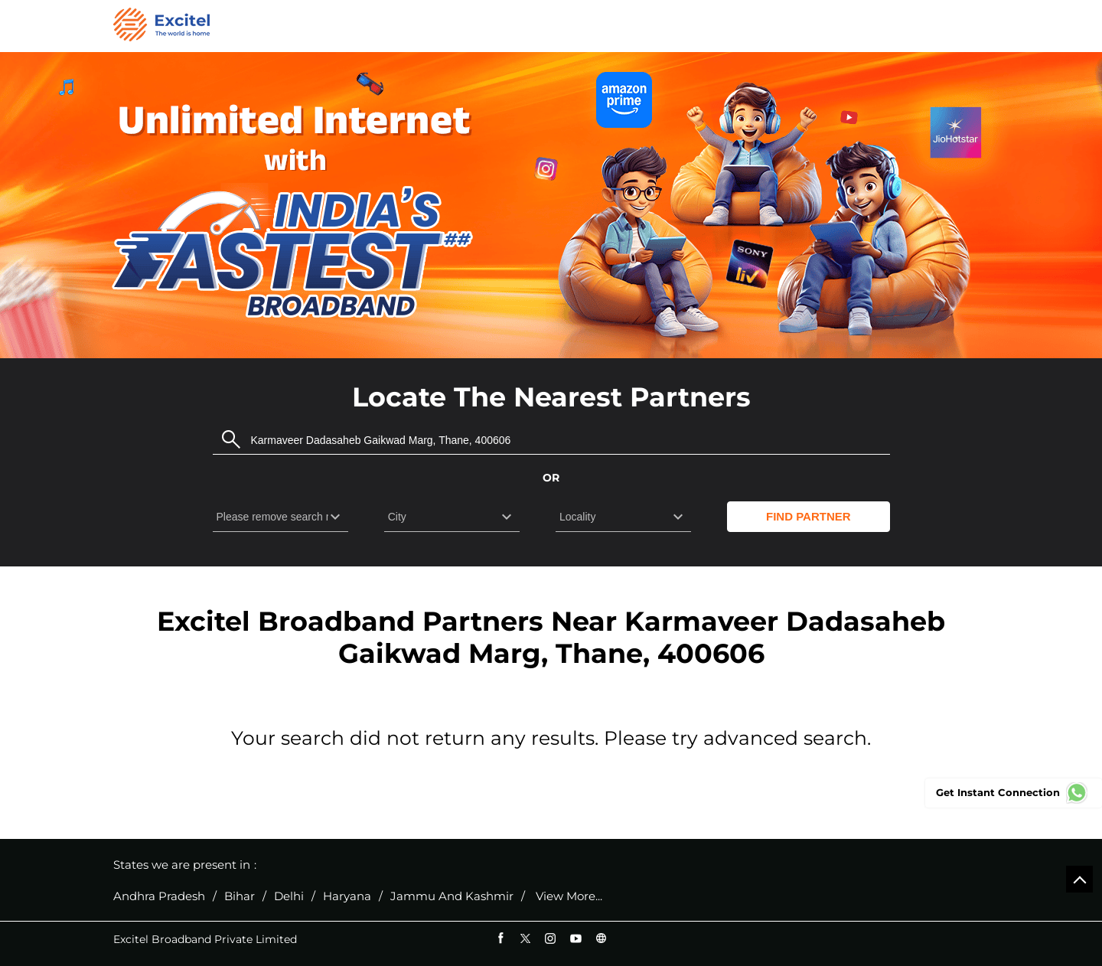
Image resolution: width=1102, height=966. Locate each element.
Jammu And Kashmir (452, 896)
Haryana (347, 896)
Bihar (239, 896)
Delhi (289, 896)
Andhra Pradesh (159, 896)
